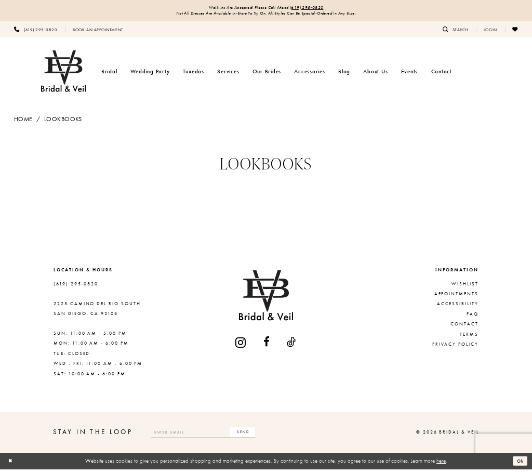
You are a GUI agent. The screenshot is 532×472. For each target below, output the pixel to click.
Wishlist (464, 286)
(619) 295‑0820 (315, 8)
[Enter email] (216, 434)
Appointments (456, 296)
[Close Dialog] (12, 463)
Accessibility (457, 306)
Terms (469, 337)
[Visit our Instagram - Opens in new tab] (241, 345)
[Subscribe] (266, 434)
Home (23, 121)
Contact (464, 326)
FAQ (472, 316)
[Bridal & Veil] (63, 74)
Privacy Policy (455, 347)
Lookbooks (63, 121)
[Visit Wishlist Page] (515, 31)
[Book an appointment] (97, 31)
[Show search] (455, 31)
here (441, 463)
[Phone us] (35, 31)
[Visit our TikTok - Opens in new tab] (292, 344)
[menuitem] (35, 31)
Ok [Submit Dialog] (519, 463)
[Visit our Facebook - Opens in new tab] (267, 344)
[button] (490, 31)
